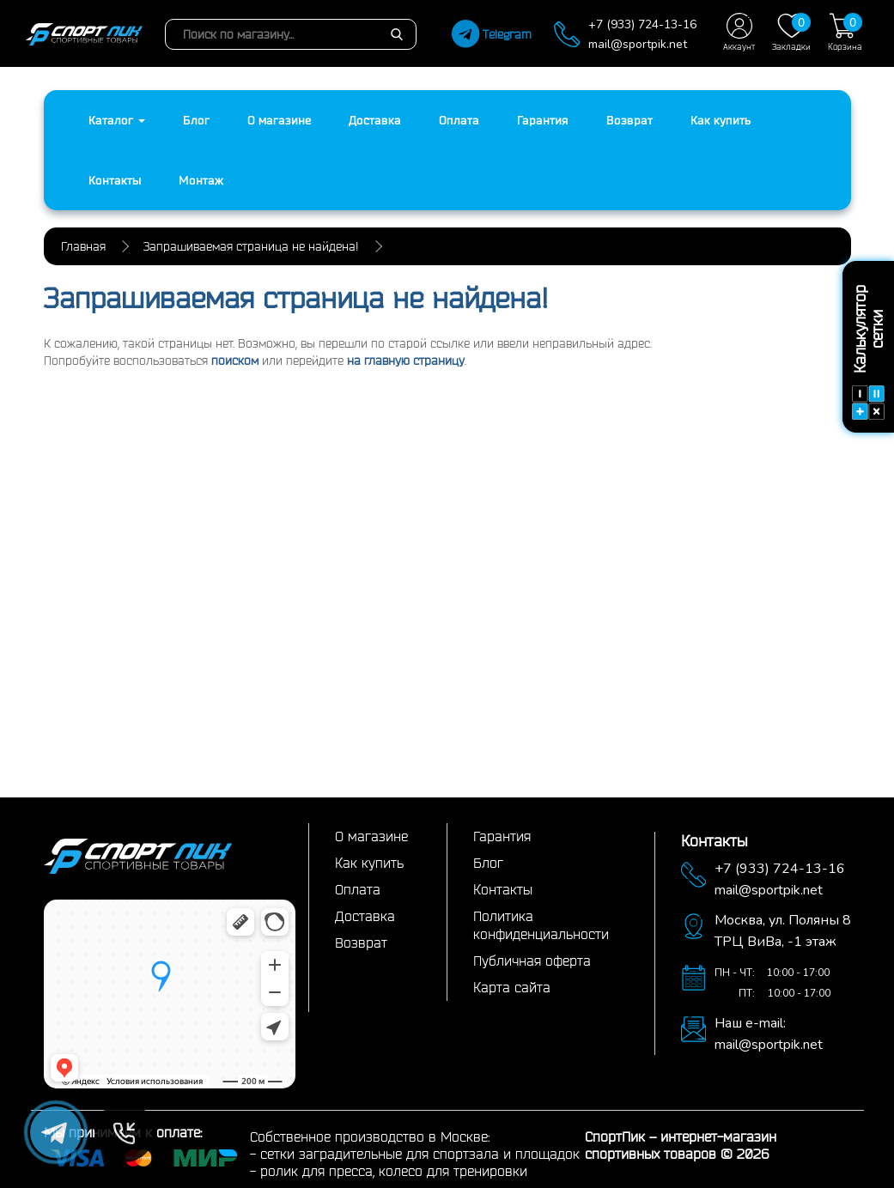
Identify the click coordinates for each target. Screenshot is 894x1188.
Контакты (114, 180)
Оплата (459, 120)
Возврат (629, 120)
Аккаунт (739, 32)
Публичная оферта (532, 960)
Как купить (720, 120)
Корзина (845, 32)
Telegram (492, 34)
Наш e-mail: (750, 1023)
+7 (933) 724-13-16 (642, 24)
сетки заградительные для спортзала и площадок (420, 1153)
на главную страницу (406, 360)
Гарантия (543, 120)
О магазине (279, 120)
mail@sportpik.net (637, 44)
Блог (196, 120)
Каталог (116, 120)
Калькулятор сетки (868, 352)
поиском (234, 360)
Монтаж (201, 180)
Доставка (375, 120)
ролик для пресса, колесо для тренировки (393, 1171)
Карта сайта (511, 987)
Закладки (791, 32)
